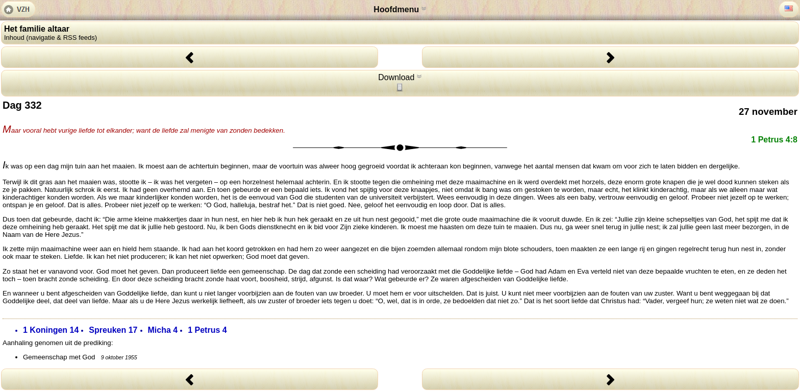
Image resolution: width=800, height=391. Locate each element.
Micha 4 (163, 330)
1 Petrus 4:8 (774, 139)
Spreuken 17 (113, 330)
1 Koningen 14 (51, 330)
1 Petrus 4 (207, 330)
